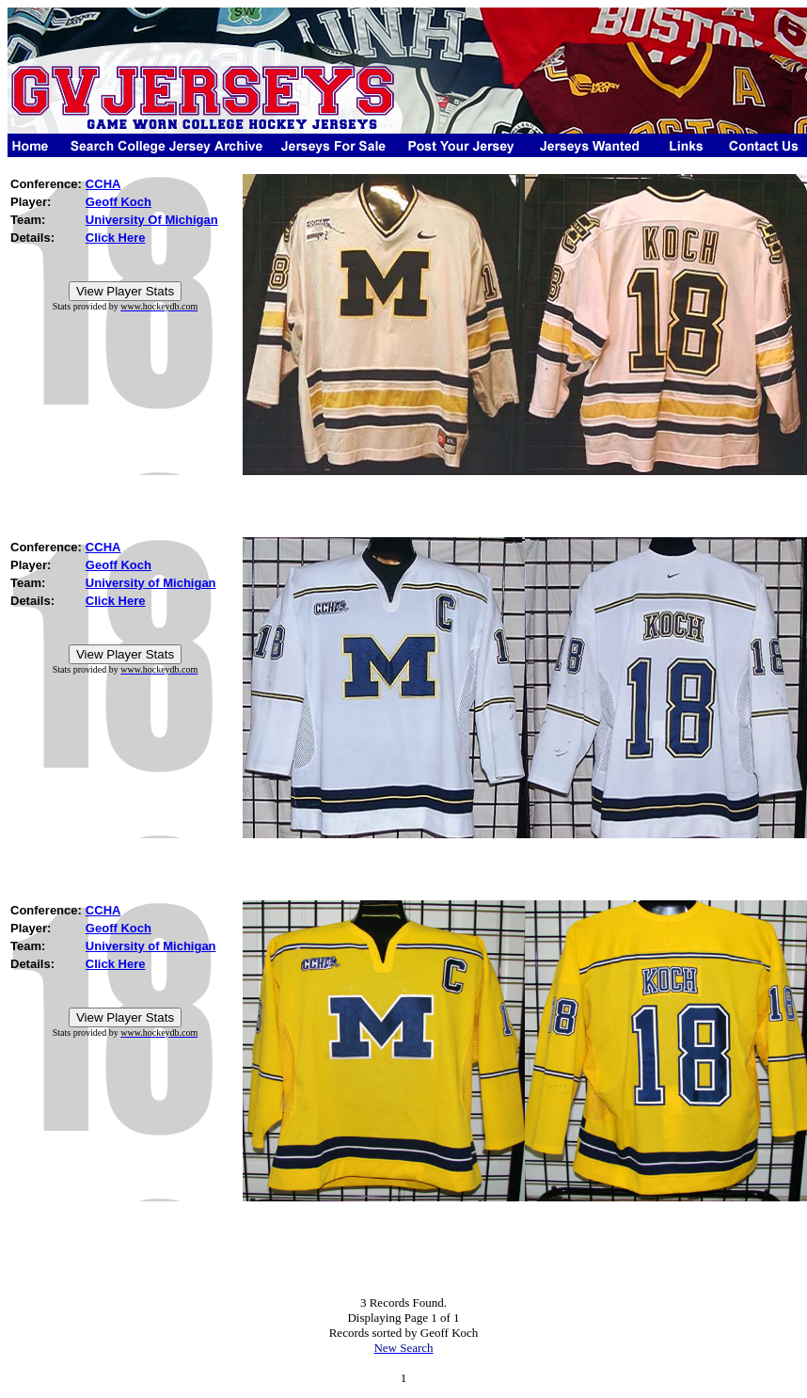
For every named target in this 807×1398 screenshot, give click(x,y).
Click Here (116, 237)
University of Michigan (151, 583)
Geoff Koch (118, 202)
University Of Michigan (152, 220)
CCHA (103, 184)
